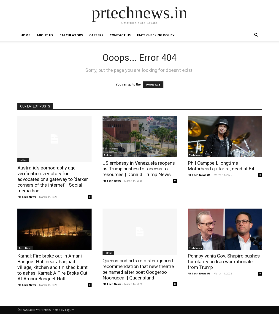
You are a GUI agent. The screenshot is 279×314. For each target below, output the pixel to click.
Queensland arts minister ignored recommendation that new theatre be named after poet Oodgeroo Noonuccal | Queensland (138, 269)
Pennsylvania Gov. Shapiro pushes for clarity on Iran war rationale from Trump (224, 261)
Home (25, 35)
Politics (23, 160)
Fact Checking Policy (155, 35)
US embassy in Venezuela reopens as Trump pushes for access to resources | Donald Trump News (139, 168)
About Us (45, 35)
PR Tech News (26, 197)
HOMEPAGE (153, 84)
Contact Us (120, 35)
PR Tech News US (199, 175)
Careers (96, 35)
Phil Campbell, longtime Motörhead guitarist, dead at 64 (221, 166)
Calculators (71, 35)
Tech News (195, 155)
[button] (256, 35)
